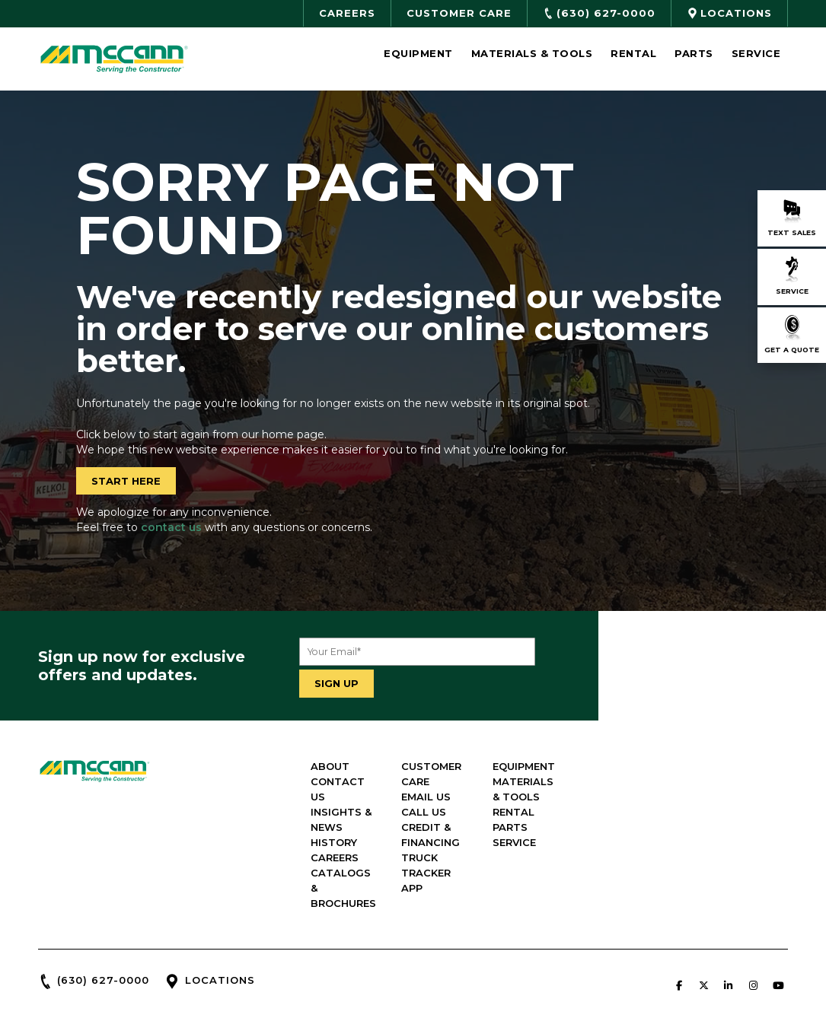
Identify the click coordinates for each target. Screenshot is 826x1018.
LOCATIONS (220, 907)
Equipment (418, 53)
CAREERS (449, 800)
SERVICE (704, 815)
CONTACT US (460, 754)
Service (756, 53)
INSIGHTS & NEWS (473, 769)
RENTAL (703, 784)
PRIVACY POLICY (753, 949)
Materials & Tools (532, 53)
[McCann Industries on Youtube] (778, 912)
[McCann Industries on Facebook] (679, 912)
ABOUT (444, 739)
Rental (633, 53)
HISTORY (448, 784)
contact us (171, 527)
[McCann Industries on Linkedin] (728, 912)
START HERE (126, 481)
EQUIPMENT (713, 739)
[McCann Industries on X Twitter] (703, 912)
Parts (694, 53)
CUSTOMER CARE (599, 739)
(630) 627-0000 (103, 907)
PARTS (699, 800)
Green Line (531, 999)
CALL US (575, 769)
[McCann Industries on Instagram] (753, 912)
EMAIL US (578, 754)
